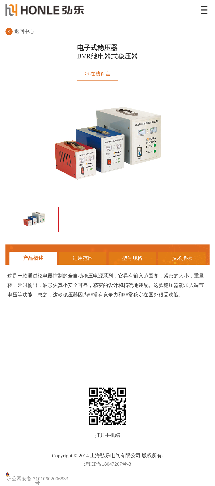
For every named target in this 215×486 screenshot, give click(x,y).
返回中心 (24, 31)
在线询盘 (100, 74)
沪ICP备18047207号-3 (107, 464)
